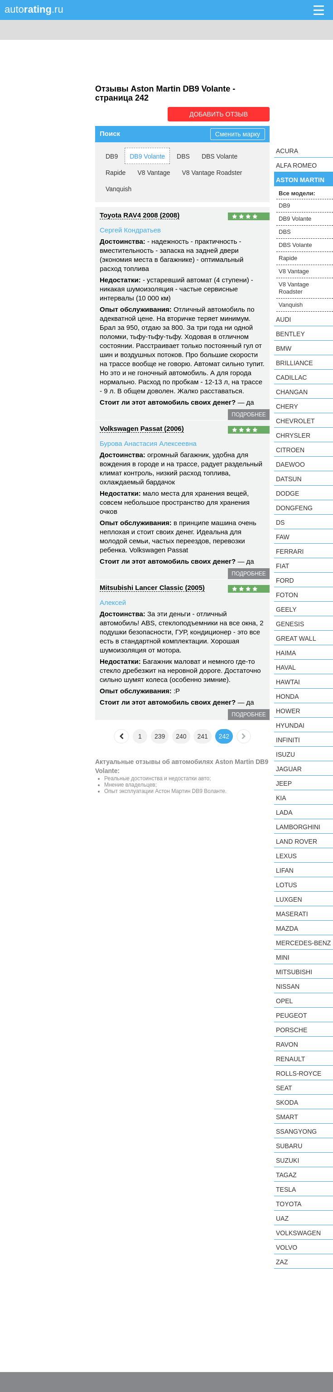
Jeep (284, 783)
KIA (281, 798)
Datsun (289, 479)
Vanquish (118, 189)
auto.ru (34, 9)
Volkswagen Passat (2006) (142, 428)
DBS (183, 156)
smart (287, 1117)
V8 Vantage (153, 172)
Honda (287, 696)
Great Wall (296, 638)
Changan (292, 392)
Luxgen (289, 899)
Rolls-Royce (298, 1073)
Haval (286, 667)
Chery (287, 406)
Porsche (291, 1030)
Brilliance (294, 363)
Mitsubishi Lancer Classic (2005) (152, 587)
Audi (283, 319)
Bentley (290, 334)
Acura (287, 151)
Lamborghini (298, 827)
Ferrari (290, 551)
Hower (288, 711)
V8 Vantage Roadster (212, 172)
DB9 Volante (147, 156)
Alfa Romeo (296, 165)
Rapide (115, 172)
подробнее (248, 414)
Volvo (286, 1247)
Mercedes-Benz (303, 943)
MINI (283, 957)
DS (280, 522)
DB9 (112, 156)
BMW (283, 348)
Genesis (290, 624)
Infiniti (288, 740)
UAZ (282, 1218)
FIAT (282, 566)
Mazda (287, 928)
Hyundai (290, 725)
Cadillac (291, 377)
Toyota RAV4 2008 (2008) (139, 215)
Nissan (287, 986)
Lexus (286, 856)
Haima (286, 653)
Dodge (287, 493)
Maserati (292, 914)
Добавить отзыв (218, 114)
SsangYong (296, 1131)
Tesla (286, 1189)
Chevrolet (295, 421)
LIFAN (285, 870)
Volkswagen (298, 1233)
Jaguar (289, 769)
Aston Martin (300, 180)
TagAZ (286, 1175)
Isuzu (285, 754)
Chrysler (293, 435)
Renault (290, 1059)
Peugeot (291, 1015)
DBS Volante (219, 156)
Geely (286, 609)
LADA (284, 812)
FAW (283, 537)
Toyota (288, 1204)
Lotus (286, 885)
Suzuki (287, 1160)
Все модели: (297, 193)
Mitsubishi (294, 972)
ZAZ (282, 1262)
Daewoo (290, 464)
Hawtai (288, 682)
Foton (287, 595)
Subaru (289, 1146)
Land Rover (296, 841)
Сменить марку (237, 134)
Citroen (290, 450)
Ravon (287, 1044)
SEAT (284, 1088)
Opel (284, 1001)
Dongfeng (294, 508)
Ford (285, 580)
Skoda (287, 1102)
